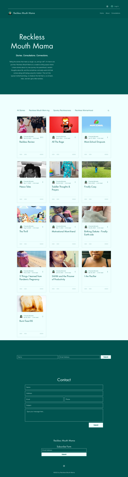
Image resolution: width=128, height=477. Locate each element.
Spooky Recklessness (62, 110)
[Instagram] (107, 6)
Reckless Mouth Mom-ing (39, 110)
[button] (108, 111)
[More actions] (43, 137)
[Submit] (106, 357)
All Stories (21, 110)
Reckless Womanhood (84, 110)
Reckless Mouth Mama (24, 13)
